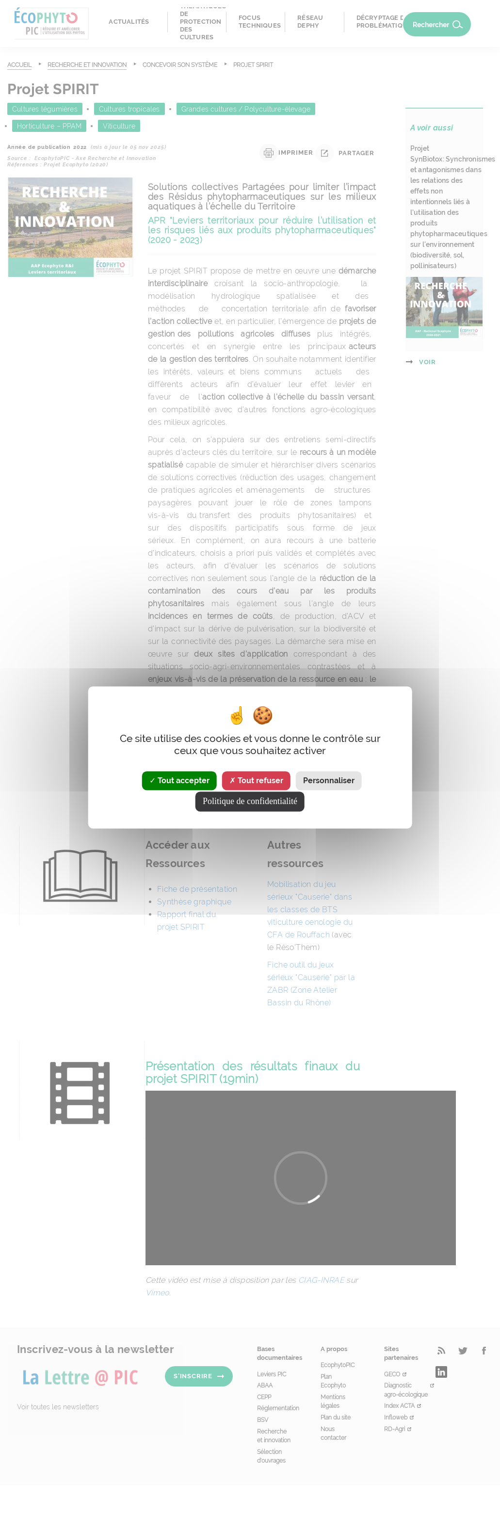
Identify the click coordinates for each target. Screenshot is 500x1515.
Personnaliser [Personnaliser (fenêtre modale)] (329, 780)
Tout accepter (179, 780)
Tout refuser (256, 780)
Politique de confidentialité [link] (250, 801)
